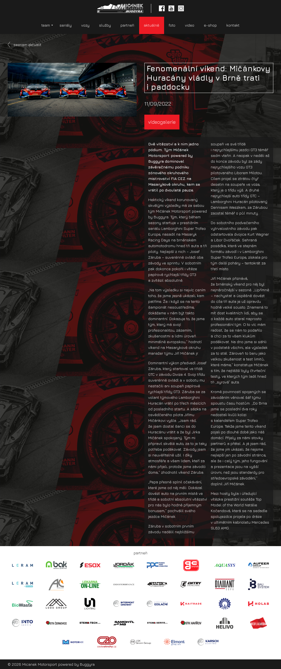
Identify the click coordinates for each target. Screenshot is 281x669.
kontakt (233, 25)
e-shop (210, 25)
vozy (85, 25)
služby (105, 25)
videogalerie (162, 122)
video (189, 25)
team (45, 25)
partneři (127, 25)
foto (172, 25)
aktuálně (151, 25)
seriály (66, 25)
